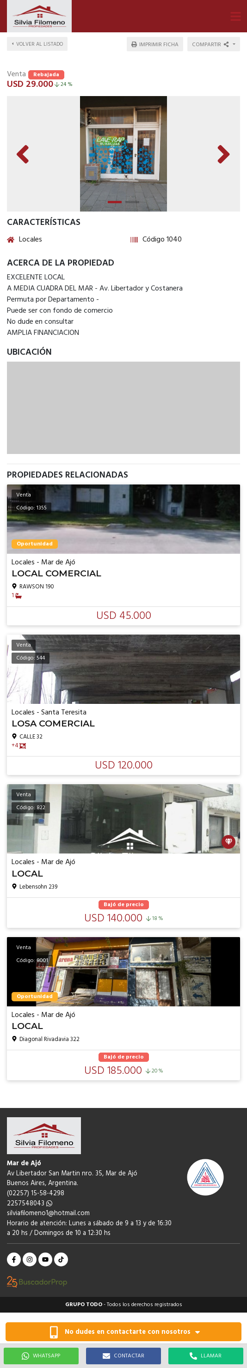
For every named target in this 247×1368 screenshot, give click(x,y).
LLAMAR (206, 1356)
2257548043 (29, 1204)
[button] (235, 16)
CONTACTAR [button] (123, 1356)
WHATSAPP (41, 1356)
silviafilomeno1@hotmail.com (48, 1213)
